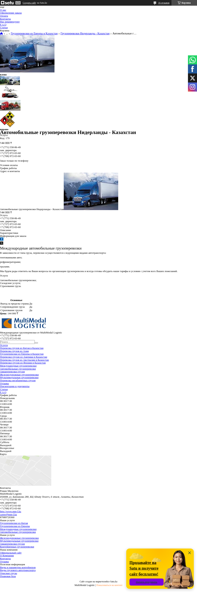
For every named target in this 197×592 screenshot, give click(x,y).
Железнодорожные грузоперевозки (19, 374)
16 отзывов (163, 2)
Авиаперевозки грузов (12, 371)
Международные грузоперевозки (18, 365)
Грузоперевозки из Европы (15, 526)
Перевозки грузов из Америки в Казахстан (23, 356)
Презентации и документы (15, 386)
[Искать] (36, 342)
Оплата (4, 15)
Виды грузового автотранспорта (18, 570)
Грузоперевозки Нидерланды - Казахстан (85, 33)
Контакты (5, 18)
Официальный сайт (11, 552)
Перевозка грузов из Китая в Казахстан (21, 348)
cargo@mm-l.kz (8, 514)
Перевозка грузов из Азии (14, 351)
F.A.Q (3, 24)
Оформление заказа (11, 12)
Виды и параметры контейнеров (18, 567)
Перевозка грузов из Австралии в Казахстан (24, 359)
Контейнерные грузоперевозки (17, 546)
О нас (3, 9)
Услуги (4, 345)
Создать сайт (29, 2)
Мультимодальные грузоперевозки (19, 377)
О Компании (7, 555)
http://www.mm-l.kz (10, 511)
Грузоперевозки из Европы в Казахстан (34, 33)
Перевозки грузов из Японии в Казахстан (23, 362)
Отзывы (4, 383)
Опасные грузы (8, 573)
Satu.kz (113, 581)
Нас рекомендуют (10, 21)
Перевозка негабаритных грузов (18, 380)
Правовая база (8, 576)
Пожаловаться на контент (109, 585)
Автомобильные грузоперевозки (18, 368)
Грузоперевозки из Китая (14, 523)
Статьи (4, 27)
